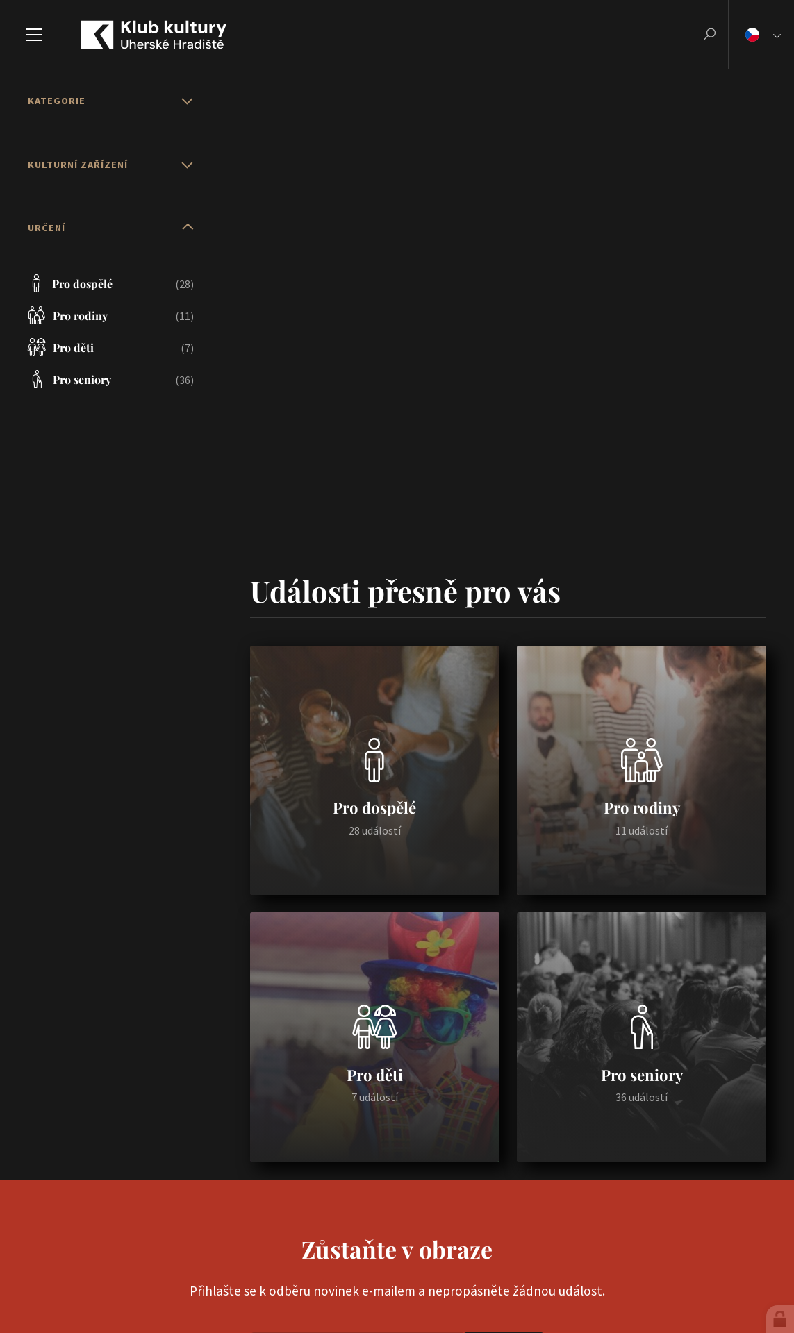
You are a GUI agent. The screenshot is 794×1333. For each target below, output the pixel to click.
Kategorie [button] (56, 100)
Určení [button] (46, 227)
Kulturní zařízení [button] (78, 164)
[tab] (111, 101)
